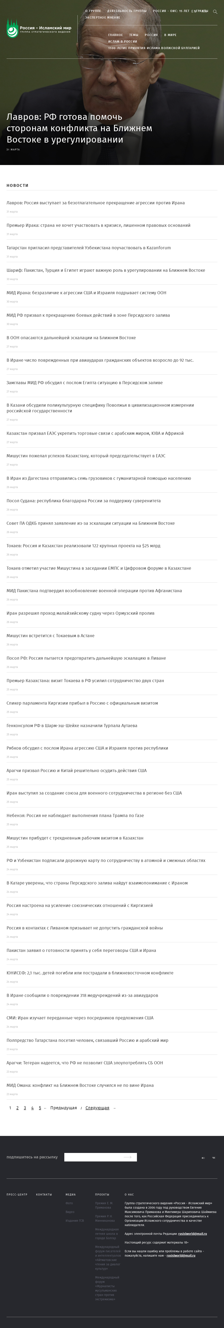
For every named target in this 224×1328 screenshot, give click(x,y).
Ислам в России (122, 41)
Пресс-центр (17, 1194)
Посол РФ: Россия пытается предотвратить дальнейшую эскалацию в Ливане (86, 658)
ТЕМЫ (133, 35)
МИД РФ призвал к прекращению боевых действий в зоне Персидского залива (88, 315)
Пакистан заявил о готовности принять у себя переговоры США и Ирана (81, 950)
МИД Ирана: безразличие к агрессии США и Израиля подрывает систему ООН (86, 293)
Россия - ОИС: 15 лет (171, 11)
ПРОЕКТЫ (102, 1194)
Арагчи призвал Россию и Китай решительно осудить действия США (77, 771)
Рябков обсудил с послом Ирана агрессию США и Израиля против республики (87, 748)
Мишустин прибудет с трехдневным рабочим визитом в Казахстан (75, 838)
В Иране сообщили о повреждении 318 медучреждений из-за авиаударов (82, 995)
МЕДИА (71, 1194)
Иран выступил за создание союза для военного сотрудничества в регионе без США (94, 793)
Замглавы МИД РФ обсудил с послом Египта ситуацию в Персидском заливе (85, 383)
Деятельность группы (127, 11)
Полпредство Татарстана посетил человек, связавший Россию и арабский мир (87, 1040)
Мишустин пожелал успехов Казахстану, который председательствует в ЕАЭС (86, 456)
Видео (70, 1212)
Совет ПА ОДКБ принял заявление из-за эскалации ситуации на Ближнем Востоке (91, 523)
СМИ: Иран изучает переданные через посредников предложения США (80, 1018)
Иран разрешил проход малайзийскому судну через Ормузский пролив (80, 613)
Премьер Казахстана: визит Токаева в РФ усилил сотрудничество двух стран (85, 681)
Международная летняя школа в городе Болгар (107, 1234)
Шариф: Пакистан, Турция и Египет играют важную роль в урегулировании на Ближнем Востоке (106, 270)
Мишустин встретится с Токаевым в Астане (50, 636)
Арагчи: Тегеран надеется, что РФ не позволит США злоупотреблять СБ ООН (85, 1063)
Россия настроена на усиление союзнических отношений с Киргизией (80, 905)
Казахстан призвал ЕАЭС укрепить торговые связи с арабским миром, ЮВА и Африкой (95, 433)
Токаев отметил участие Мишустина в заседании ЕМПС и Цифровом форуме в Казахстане (99, 568)
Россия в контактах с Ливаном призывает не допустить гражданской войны (85, 928)
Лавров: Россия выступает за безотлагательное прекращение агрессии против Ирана (96, 203)
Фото (69, 1203)
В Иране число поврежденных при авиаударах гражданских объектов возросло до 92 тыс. (100, 360)
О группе (93, 11)
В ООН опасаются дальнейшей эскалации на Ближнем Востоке (71, 338)
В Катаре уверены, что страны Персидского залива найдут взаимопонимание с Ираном (97, 883)
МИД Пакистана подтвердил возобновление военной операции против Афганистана (94, 591)
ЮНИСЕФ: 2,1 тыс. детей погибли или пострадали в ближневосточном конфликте (90, 973)
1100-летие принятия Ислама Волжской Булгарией (154, 48)
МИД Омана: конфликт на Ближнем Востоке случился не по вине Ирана (80, 1085)
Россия (151, 35)
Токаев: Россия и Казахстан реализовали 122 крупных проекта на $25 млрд (83, 546)
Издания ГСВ (75, 1220)
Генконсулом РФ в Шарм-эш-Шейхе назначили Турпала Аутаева (72, 726)
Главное (115, 35)
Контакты (44, 1194)
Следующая (97, 1108)
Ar (204, 11)
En (193, 11)
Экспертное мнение (102, 17)
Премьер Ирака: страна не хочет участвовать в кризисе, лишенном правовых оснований (99, 225)
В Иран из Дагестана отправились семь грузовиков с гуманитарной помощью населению (99, 478)
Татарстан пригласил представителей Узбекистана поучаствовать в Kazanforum (89, 248)
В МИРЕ (170, 35)
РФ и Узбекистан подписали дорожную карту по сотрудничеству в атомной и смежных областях (106, 860)
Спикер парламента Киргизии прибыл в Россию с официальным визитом (82, 703)
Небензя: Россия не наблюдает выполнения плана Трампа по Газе (75, 816)
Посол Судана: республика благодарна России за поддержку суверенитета (84, 501)
